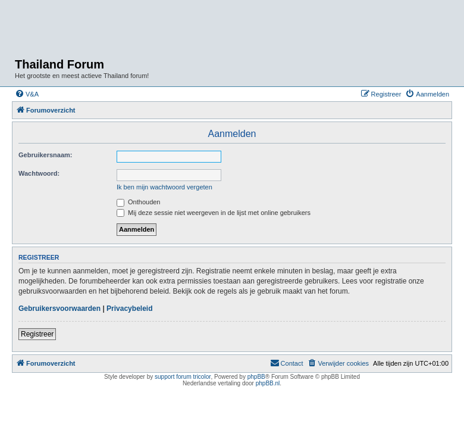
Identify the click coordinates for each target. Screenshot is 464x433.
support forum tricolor (183, 376)
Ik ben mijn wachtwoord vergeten (164, 187)
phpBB (256, 376)
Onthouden (139, 201)
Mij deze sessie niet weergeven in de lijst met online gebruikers (214, 212)
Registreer (37, 334)
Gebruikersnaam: (45, 154)
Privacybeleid (129, 308)
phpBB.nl (268, 383)
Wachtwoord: (38, 173)
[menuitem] (27, 94)
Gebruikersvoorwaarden (59, 308)
